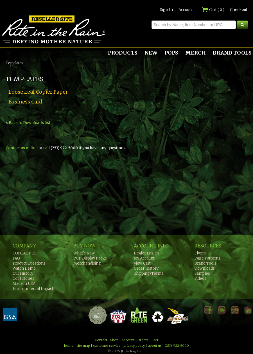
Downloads (205, 268)
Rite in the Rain (20, 43)
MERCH (195, 52)
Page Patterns (207, 258)
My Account (144, 258)
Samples (202, 273)
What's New (84, 253)
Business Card (25, 102)
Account (186, 9)
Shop (114, 340)
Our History (23, 273)
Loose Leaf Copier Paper (38, 92)
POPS (171, 52)
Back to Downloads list (29, 122)
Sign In (166, 9)
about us (155, 346)
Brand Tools (205, 263)
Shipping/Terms (148, 273)
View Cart (142, 263)
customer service (106, 346)
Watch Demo (24, 268)
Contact (101, 340)
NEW (150, 52)
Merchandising (87, 263)
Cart (213, 9)
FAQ (16, 258)
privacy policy (134, 346)
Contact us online (22, 148)
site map (83, 346)
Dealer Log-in (146, 253)
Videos (200, 278)
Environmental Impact (33, 288)
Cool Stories (23, 278)
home (68, 346)
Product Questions (29, 263)
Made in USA (24, 283)
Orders (142, 340)
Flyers (200, 253)
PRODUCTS (122, 52)
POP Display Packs (90, 258)
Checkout (238, 9)
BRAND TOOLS (232, 52)
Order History (146, 268)
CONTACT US (25, 253)
